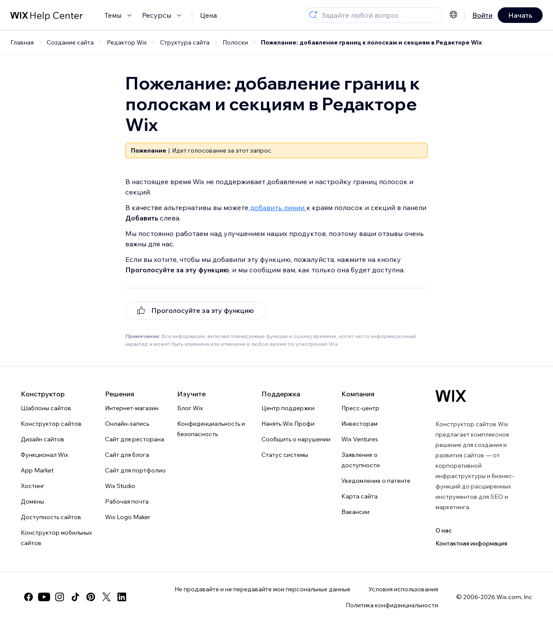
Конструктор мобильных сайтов (56, 538)
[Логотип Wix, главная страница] (450, 396)
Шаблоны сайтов (46, 408)
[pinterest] (91, 597)
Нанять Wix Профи (288, 423)
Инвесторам (359, 423)
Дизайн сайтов (42, 439)
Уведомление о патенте (375, 481)
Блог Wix (190, 408)
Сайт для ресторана (134, 439)
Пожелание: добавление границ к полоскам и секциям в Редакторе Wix (371, 42)
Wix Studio (120, 486)
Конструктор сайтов (51, 423)
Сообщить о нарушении (296, 439)
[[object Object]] (196, 310)
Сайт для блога (127, 455)
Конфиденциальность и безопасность (211, 429)
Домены (32, 501)
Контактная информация (471, 543)
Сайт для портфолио (135, 470)
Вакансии (355, 512)
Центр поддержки (288, 408)
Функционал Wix (44, 455)
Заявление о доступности (360, 460)
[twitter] (106, 597)
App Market (37, 470)
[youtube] (44, 597)
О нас (443, 530)
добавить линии (277, 207)
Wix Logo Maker (127, 517)
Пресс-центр (360, 408)
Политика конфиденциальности (392, 605)
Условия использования (403, 589)
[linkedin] (122, 597)
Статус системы (284, 455)
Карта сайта (359, 496)
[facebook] (28, 597)
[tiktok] (75, 597)
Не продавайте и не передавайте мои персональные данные (262, 589)
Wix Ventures (359, 439)
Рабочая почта (127, 501)
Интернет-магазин (132, 408)
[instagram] (59, 597)
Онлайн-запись (127, 423)
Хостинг (32, 486)
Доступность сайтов (51, 517)
